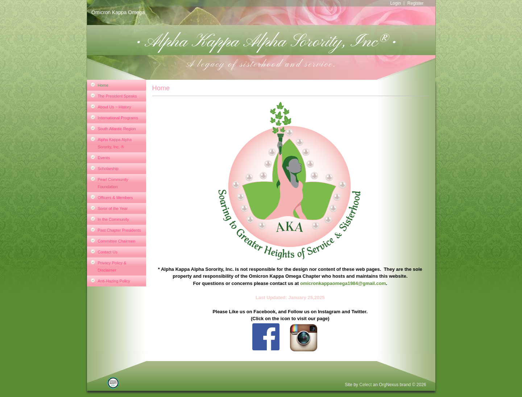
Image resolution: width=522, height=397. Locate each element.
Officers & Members (115, 197)
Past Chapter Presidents (119, 230)
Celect (365, 384)
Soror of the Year (113, 208)
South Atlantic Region (117, 129)
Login (395, 3)
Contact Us (107, 252)
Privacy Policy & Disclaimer (112, 266)
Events (104, 158)
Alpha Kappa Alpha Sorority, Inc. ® (115, 143)
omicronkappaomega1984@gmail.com (343, 283)
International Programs (118, 118)
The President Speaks (117, 96)
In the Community (113, 219)
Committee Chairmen (117, 241)
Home (103, 85)
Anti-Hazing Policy (114, 281)
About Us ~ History (114, 107)
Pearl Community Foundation (113, 183)
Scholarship (108, 168)
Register (415, 3)
